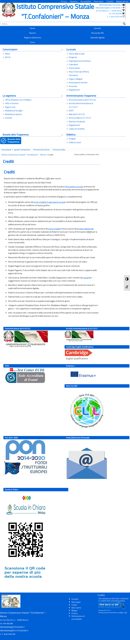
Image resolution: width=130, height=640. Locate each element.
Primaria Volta (59, 149)
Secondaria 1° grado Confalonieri (15, 149)
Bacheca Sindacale (77, 121)
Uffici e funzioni (12, 103)
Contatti (109, 1)
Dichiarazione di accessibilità (78, 617)
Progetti (72, 138)
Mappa (74, 610)
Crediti (74, 604)
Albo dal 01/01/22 (77, 114)
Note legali (76, 602)
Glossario (74, 1)
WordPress (114, 612)
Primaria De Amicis (41, 149)
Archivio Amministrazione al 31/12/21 (81, 105)
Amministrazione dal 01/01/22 (82, 99)
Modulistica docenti (13, 114)
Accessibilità (86, 1)
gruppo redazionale (85, 228)
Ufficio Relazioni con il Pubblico (18, 99)
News (7, 53)
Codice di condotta (77, 128)
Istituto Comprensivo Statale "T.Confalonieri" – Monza (55, 11)
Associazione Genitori (78, 82)
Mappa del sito (122, 1)
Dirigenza (73, 57)
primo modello (54, 228)
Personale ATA (97, 33)
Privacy (64, 1)
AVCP (71, 110)
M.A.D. (8, 57)
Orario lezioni (74, 68)
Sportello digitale (97, 37)
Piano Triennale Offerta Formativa (79, 73)
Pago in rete (10, 107)
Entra (32, 42)
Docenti (32, 33)
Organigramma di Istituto (80, 61)
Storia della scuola (76, 53)
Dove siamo (98, 1)
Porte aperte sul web (74, 186)
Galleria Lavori (75, 142)
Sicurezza (73, 86)
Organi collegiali (75, 79)
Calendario (73, 64)
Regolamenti (74, 89)
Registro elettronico (32, 37)
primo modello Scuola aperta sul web (49, 202)
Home (32, 28)
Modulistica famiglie (13, 110)
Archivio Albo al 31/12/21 (80, 117)
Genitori (97, 28)
